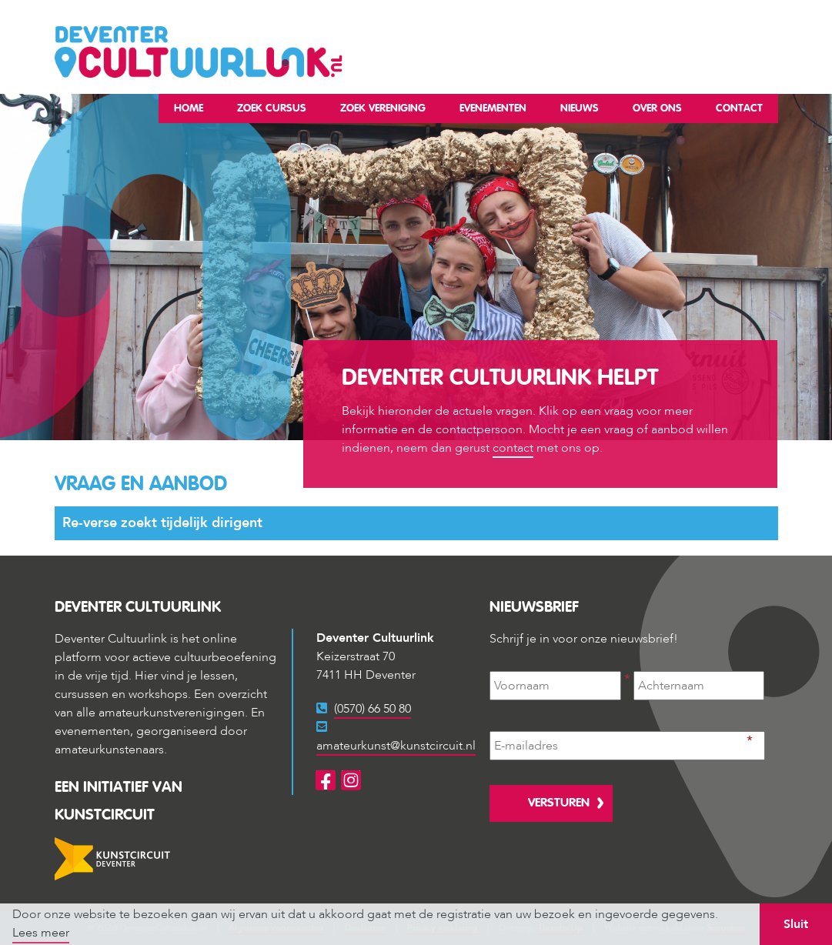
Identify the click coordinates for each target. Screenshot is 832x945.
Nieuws (579, 108)
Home (188, 108)
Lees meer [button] (40, 932)
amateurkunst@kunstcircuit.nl (396, 745)
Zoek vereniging (383, 108)
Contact (739, 108)
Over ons (657, 108)
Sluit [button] (796, 924)
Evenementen (492, 108)
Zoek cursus (271, 108)
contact (513, 447)
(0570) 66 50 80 (372, 708)
